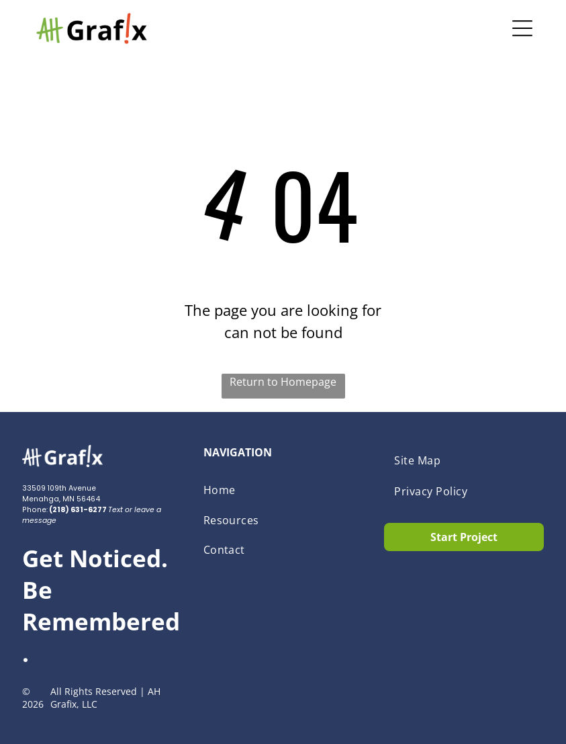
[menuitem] (283, 490)
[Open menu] (522, 28)
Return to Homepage (283, 381)
